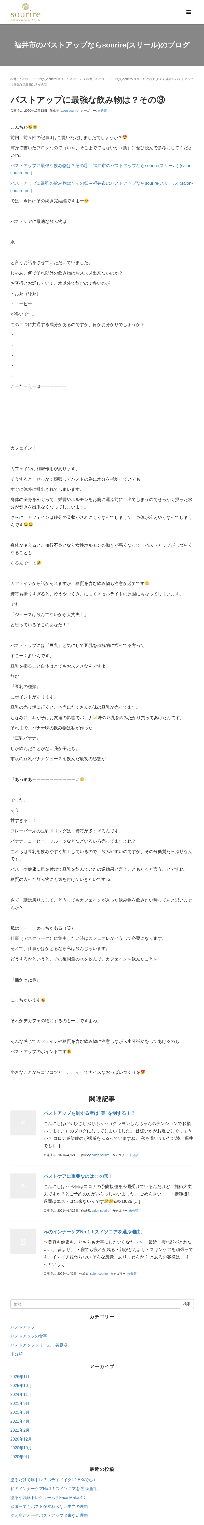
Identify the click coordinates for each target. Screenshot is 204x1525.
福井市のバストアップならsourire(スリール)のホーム (46, 79)
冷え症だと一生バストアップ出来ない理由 (49, 1515)
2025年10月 (21, 1385)
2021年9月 (20, 1403)
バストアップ (22, 1327)
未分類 (166, 79)
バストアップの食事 (28, 1336)
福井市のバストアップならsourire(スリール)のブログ (122, 79)
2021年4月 (20, 1421)
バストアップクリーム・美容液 (38, 1345)
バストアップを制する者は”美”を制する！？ (89, 1113)
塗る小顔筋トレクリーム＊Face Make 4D (48, 1497)
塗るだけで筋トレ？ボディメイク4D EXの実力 (53, 1480)
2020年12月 (21, 1439)
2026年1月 (20, 1376)
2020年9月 (20, 1457)
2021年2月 (20, 1430)
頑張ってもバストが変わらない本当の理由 (49, 1506)
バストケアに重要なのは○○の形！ (78, 1176)
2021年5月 (20, 1412)
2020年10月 (21, 1448)
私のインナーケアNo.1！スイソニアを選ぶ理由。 (94, 1231)
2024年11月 (21, 1394)
